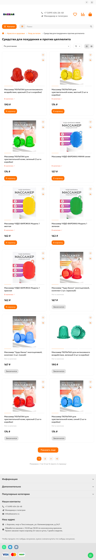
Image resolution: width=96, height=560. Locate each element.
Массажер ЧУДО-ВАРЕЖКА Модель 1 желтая (22, 225)
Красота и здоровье (16, 33)
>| (57, 458)
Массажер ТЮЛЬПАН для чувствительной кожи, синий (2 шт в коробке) (69, 419)
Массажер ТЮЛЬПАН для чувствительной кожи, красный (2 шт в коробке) (22, 419)
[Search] (59, 26)
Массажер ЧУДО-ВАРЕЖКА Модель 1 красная (22, 289)
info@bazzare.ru (12, 514)
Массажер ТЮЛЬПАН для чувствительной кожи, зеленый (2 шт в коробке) (22, 159)
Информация (48, 479)
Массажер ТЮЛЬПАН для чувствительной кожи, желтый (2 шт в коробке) (70, 92)
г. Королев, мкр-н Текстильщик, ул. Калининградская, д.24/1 (32, 524)
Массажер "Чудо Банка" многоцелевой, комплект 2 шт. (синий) (23, 353)
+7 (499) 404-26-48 (52, 12)
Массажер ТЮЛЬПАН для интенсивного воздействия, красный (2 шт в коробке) (23, 90)
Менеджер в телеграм (54, 16)
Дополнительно (48, 486)
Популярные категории (48, 494)
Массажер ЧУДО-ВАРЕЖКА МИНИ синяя (71, 156)
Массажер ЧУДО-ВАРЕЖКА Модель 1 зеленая (69, 225)
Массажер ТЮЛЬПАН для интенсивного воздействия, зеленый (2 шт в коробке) (71, 353)
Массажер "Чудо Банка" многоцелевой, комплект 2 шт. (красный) (71, 289)
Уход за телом (34, 33)
